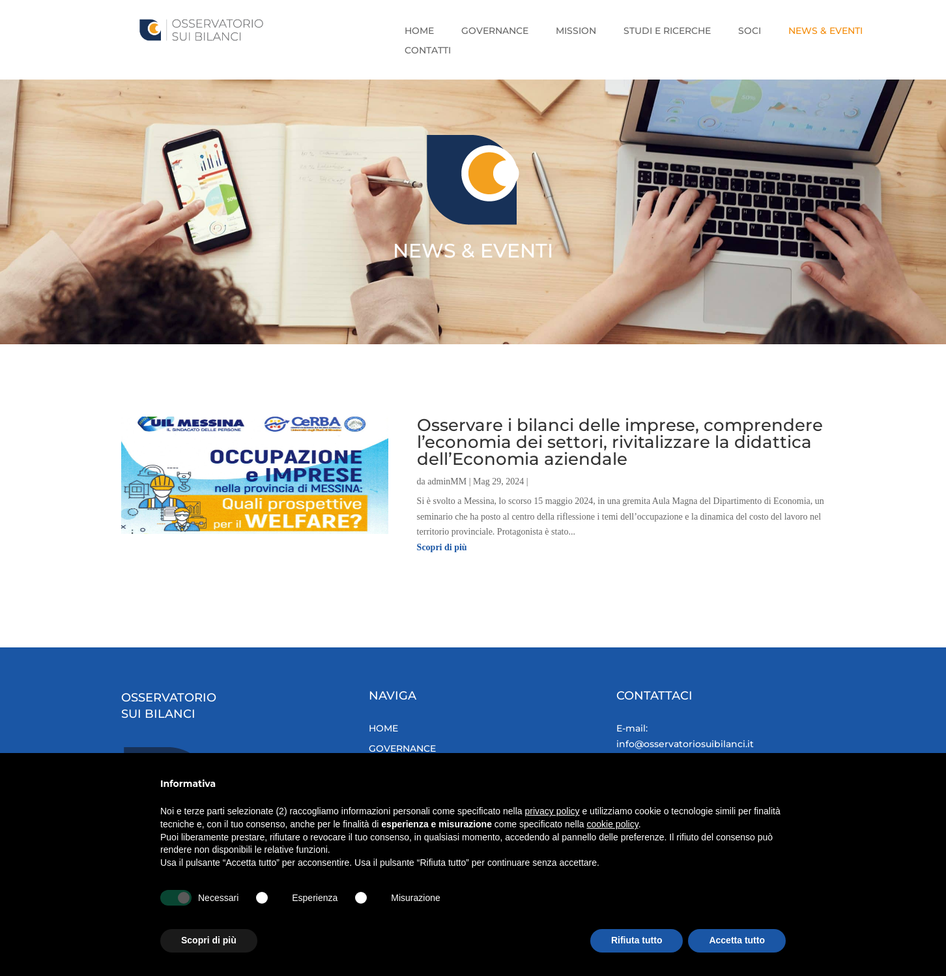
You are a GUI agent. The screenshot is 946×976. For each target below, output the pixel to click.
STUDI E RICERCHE (667, 31)
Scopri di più (442, 547)
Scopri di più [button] (208, 940)
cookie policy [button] (612, 824)
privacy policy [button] (552, 811)
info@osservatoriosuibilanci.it (694, 744)
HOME (419, 31)
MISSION (576, 31)
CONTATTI (428, 51)
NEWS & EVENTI (825, 31)
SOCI (749, 31)
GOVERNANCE (494, 31)
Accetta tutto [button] (737, 940)
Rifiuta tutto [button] (637, 940)
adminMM (446, 481)
